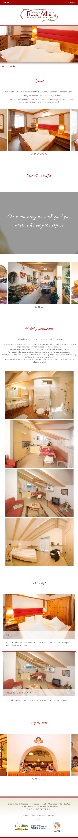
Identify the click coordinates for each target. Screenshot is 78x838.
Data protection (38, 815)
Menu (6, 2)
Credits (26, 815)
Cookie (51, 815)
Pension (12, 66)
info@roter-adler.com (49, 806)
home (4, 66)
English (71, 2)
